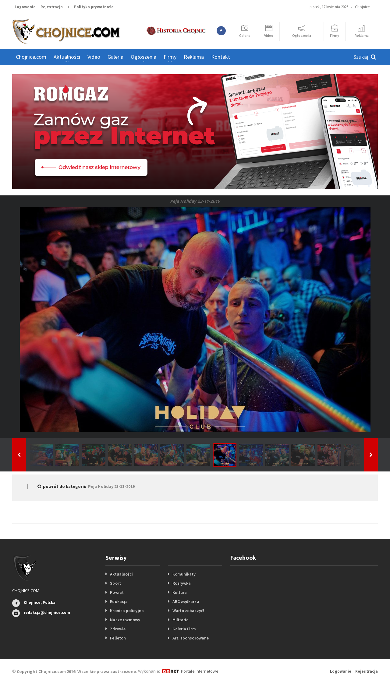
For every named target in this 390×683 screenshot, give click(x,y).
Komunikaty (184, 574)
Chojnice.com (31, 56)
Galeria (115, 56)
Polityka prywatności (94, 6)
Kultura (179, 592)
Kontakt (220, 56)
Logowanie (25, 6)
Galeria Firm (184, 629)
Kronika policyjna (126, 610)
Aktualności (121, 574)
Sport (115, 583)
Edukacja (118, 601)
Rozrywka (181, 583)
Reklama (194, 56)
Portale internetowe (199, 671)
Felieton (118, 638)
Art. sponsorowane (190, 638)
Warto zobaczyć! (188, 610)
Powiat (116, 592)
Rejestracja (52, 6)
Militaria (180, 619)
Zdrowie (117, 629)
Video (93, 56)
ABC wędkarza (185, 601)
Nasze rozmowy (125, 619)
